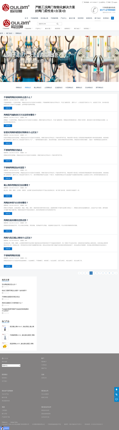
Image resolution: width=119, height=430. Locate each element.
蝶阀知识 (79, 87)
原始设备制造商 (45, 413)
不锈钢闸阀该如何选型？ (15, 167)
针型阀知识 (69, 87)
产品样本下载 (6, 417)
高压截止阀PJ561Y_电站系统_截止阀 (22, 326)
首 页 (26, 18)
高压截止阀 (44, 18)
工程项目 (4, 410)
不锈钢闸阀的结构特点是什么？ (18, 97)
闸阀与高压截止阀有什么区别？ (18, 238)
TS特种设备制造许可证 (54, 424)
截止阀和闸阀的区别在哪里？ (17, 185)
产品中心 (64, 18)
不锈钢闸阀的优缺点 (13, 150)
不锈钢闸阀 (34, 18)
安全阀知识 (89, 87)
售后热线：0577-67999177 (90, 2)
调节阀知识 (99, 87)
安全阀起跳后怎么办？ (9, 284)
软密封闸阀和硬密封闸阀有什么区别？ (21, 132)
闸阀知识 (18, 33)
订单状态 (44, 365)
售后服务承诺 (6, 400)
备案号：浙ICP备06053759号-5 (73, 424)
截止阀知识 (37, 87)
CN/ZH (6, 358)
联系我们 (106, 18)
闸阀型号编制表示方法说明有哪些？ (20, 115)
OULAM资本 (45, 394)
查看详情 (8, 108)
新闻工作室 (44, 397)
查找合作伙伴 (45, 410)
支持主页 (44, 378)
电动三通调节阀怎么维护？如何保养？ (14, 290)
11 (112, 273)
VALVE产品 (5, 394)
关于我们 (4, 381)
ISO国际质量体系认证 (38, 424)
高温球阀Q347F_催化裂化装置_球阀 (21, 343)
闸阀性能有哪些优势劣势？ (16, 220)
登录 (108, 2)
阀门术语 (4, 413)
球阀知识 (19, 87)
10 (109, 273)
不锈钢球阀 (54, 18)
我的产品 (44, 368)
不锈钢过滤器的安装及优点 (11, 297)
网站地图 (4, 361)
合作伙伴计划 (45, 417)
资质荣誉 (81, 18)
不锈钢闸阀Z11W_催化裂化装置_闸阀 (22, 335)
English (115, 2)
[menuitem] (6, 28)
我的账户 (44, 361)
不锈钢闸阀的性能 (12, 255)
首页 (1, 33)
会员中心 (102, 2)
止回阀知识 (48, 87)
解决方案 (72, 18)
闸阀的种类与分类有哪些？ (16, 203)
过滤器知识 (58, 87)
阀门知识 (98, 18)
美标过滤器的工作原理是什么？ (12, 303)
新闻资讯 (89, 18)
